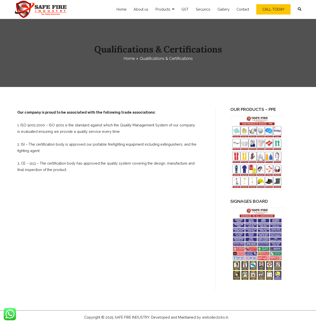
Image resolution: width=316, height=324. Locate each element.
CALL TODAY (273, 9)
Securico (203, 9)
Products (163, 9)
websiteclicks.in (215, 317)
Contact (243, 9)
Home (122, 9)
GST (185, 9)
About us (141, 9)
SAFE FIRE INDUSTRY (132, 317)
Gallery (223, 9)
